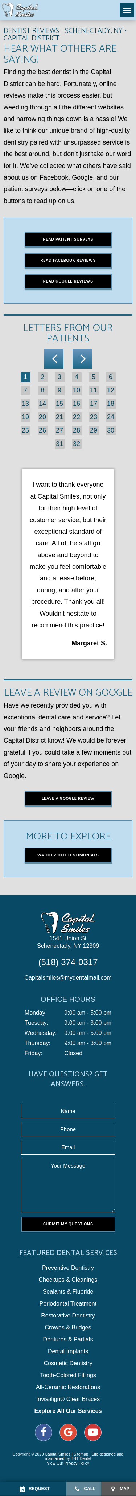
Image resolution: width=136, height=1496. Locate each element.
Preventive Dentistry (68, 1268)
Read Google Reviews (68, 281)
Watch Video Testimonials (68, 854)
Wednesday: (41, 1033)
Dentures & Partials (68, 1339)
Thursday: (37, 1043)
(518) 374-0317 (68, 962)
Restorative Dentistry (68, 1316)
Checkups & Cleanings (68, 1280)
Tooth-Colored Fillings (68, 1375)
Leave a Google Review (68, 798)
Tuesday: (36, 1023)
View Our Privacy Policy (68, 1463)
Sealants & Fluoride (68, 1292)
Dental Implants (68, 1351)
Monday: (36, 1013)
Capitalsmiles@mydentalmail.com (67, 978)
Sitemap (81, 1454)
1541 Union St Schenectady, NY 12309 (68, 942)
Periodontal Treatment (68, 1304)
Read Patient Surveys (68, 239)
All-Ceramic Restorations (68, 1387)
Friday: (33, 1053)
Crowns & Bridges (68, 1328)
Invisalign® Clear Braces (68, 1399)
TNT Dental (81, 1458)
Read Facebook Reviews (68, 260)
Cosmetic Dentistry (68, 1363)
